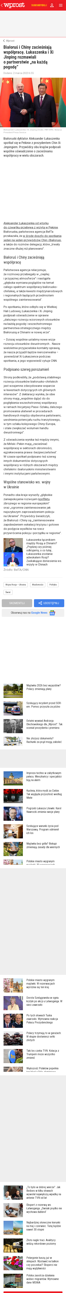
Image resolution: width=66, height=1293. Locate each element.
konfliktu (44, 499)
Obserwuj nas (33, 613)
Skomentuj (17, 603)
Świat (8, 592)
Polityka (53, 584)
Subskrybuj (39, 5)
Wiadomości (37, 584)
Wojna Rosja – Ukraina (15, 584)
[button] (49, 603)
